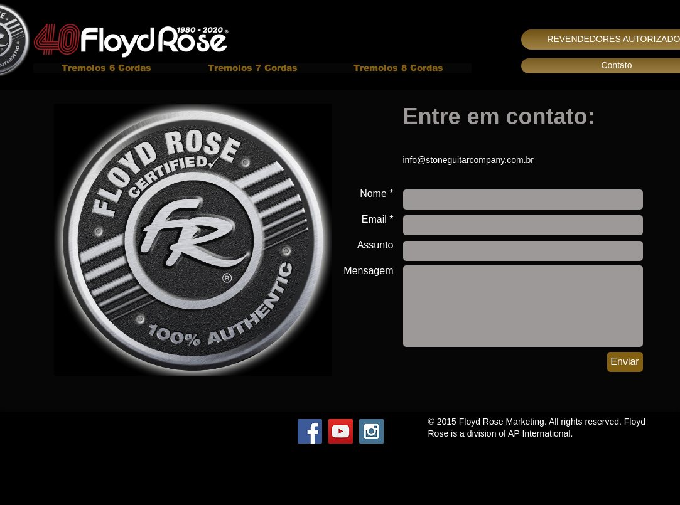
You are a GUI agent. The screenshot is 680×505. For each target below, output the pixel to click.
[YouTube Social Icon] (340, 431)
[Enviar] (625, 362)
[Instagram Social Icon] (371, 431)
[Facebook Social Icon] (310, 431)
